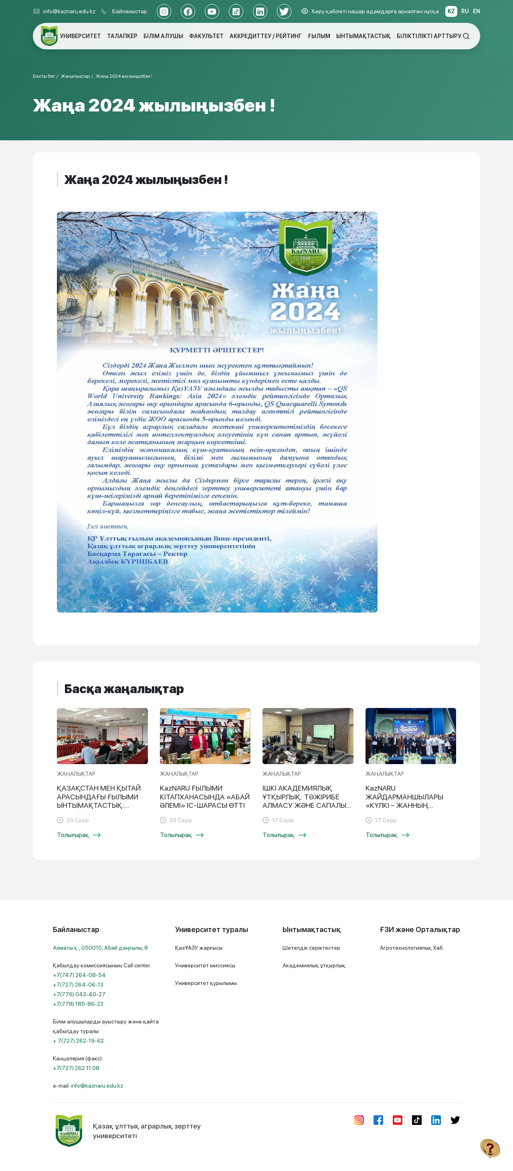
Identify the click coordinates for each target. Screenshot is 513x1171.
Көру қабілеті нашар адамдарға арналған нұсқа (370, 11)
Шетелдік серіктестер (311, 947)
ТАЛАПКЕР (122, 36)
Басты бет (44, 76)
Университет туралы (211, 929)
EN (476, 11)
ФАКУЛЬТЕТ (206, 36)
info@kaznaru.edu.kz (64, 11)
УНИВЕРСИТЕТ (80, 36)
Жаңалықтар (75, 76)
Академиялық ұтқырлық (314, 965)
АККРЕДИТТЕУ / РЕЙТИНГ (266, 36)
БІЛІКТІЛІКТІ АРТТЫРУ (429, 36)
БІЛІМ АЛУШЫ (163, 36)
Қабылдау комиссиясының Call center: (102, 984)
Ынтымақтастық (312, 929)
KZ (451, 11)
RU (465, 11)
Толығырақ (79, 835)
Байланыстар (129, 11)
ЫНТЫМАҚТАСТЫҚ (363, 36)
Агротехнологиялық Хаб (411, 947)
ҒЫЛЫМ (319, 36)
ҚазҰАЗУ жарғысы (198, 947)
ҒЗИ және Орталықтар (420, 929)
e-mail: (88, 1085)
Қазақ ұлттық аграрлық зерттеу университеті (127, 1131)
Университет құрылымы (206, 983)
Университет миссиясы (205, 965)
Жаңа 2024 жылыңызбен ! (124, 76)
